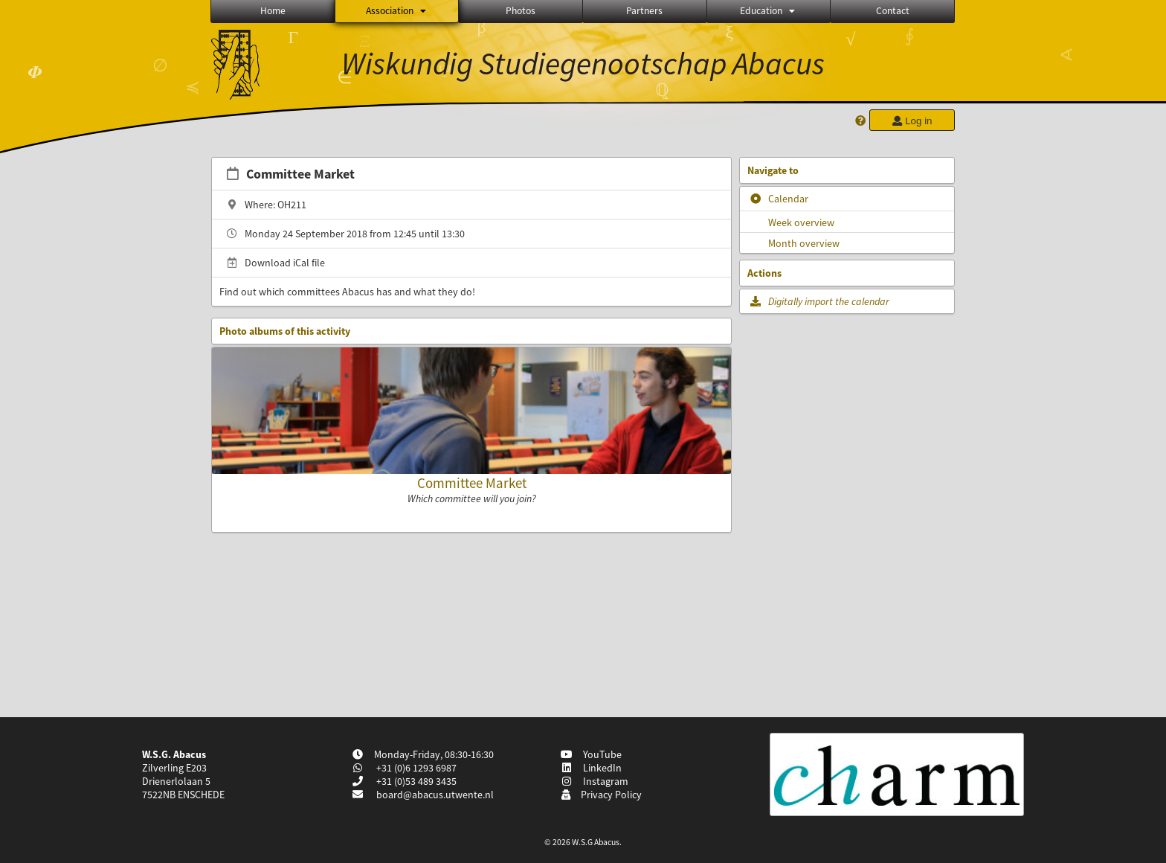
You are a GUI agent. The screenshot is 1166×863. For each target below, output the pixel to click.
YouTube (591, 754)
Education (768, 10)
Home (273, 10)
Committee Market (471, 483)
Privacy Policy (601, 794)
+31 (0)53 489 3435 (415, 781)
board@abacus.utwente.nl (435, 794)
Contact (892, 10)
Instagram (595, 781)
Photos (520, 10)
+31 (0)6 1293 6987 (415, 767)
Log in (912, 120)
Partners (644, 10)
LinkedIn (591, 767)
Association (397, 10)
